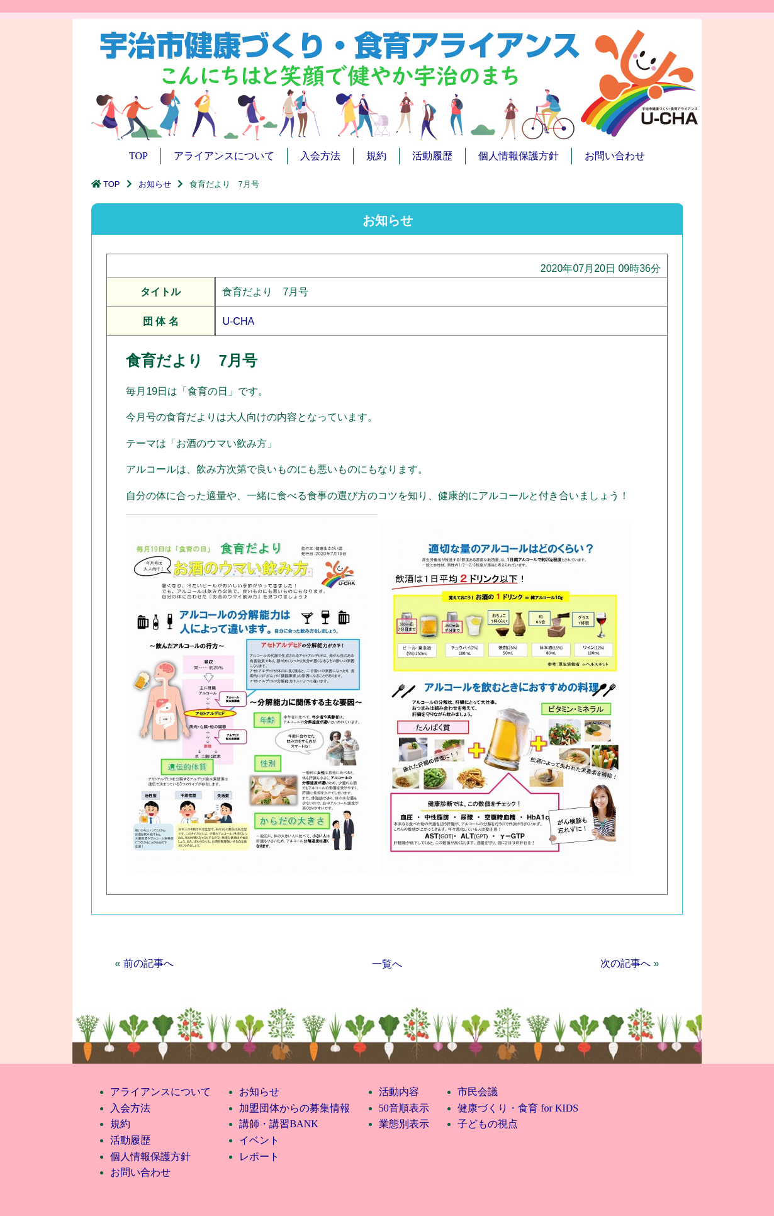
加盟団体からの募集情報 (294, 1108)
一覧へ (387, 964)
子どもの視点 (487, 1123)
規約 (376, 155)
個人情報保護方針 (518, 155)
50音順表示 (404, 1108)
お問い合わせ (615, 155)
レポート (259, 1156)
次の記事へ (625, 963)
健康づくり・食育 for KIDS (517, 1108)
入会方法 (320, 155)
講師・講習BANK (278, 1123)
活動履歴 (432, 155)
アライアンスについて (224, 155)
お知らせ (154, 184)
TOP (138, 155)
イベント (259, 1140)
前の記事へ (148, 963)
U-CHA (238, 321)
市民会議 (477, 1091)
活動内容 (399, 1091)
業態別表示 (404, 1123)
